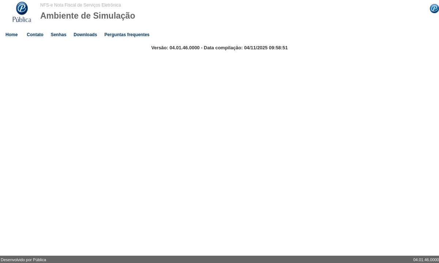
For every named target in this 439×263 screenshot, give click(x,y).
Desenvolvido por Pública (23, 260)
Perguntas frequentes (126, 34)
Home (11, 34)
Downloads (85, 34)
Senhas (59, 34)
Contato (35, 34)
